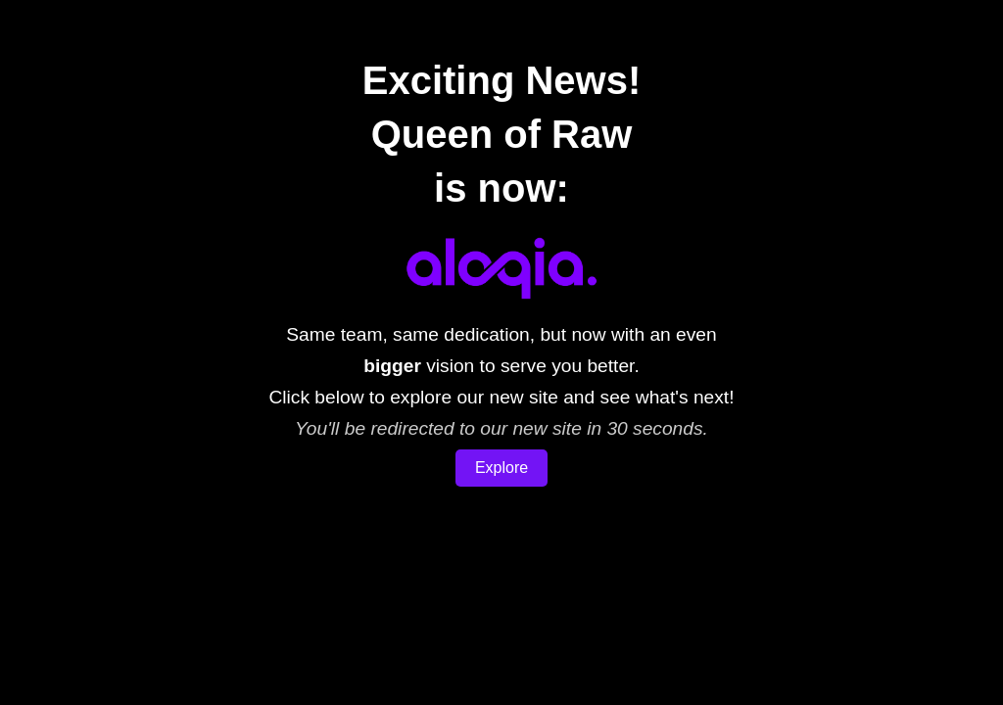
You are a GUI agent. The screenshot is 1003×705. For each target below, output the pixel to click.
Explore (501, 467)
